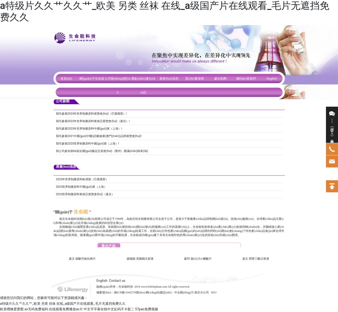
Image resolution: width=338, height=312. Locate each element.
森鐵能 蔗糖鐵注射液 (140, 258)
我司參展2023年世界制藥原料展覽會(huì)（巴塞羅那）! (91, 113)
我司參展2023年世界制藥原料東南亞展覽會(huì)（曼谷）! (93, 121)
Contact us (117, 281)
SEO (214, 292)
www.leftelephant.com (154, 286)
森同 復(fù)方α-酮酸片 (198, 258)
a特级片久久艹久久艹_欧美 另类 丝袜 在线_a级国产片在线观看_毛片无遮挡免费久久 (63, 303)
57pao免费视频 (146, 309)
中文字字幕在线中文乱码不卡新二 (109, 309)
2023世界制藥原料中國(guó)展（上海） (81, 186)
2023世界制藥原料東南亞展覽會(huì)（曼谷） (85, 194)
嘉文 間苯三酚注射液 (255, 258)
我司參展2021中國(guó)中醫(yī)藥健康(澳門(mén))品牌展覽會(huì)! (99, 136)
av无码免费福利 (36, 309)
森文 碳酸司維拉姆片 (82, 258)
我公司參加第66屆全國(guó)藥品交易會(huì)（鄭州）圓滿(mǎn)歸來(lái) (102, 151)
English (101, 281)
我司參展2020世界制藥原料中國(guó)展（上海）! (87, 143)
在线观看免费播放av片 (66, 309)
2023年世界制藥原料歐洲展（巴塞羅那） (82, 179)
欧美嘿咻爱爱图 (12, 309)
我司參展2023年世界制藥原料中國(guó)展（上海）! (89, 128)
